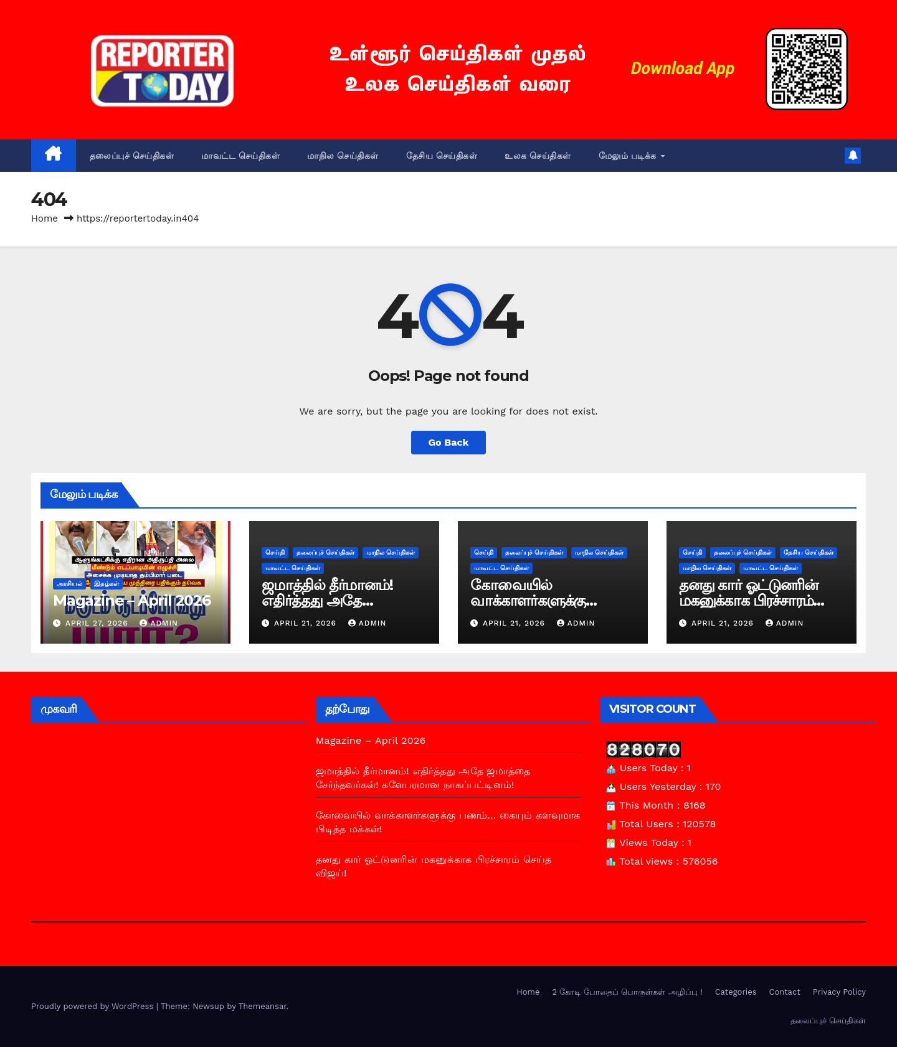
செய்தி (275, 552)
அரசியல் (69, 583)
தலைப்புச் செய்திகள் (132, 155)
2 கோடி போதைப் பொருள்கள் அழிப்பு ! (627, 992)
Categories (736, 992)
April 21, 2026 (306, 623)
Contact (784, 992)
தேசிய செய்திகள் (442, 155)
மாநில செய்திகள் (343, 155)
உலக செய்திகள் (538, 155)
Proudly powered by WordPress (93, 1006)
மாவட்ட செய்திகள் (240, 155)
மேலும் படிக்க (629, 155)
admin (159, 623)
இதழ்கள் (106, 583)
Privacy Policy (839, 992)
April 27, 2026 (98, 623)
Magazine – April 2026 (132, 600)
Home (44, 218)
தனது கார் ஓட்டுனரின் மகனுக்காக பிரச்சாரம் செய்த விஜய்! (748, 600)
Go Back (449, 442)
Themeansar (263, 1006)
